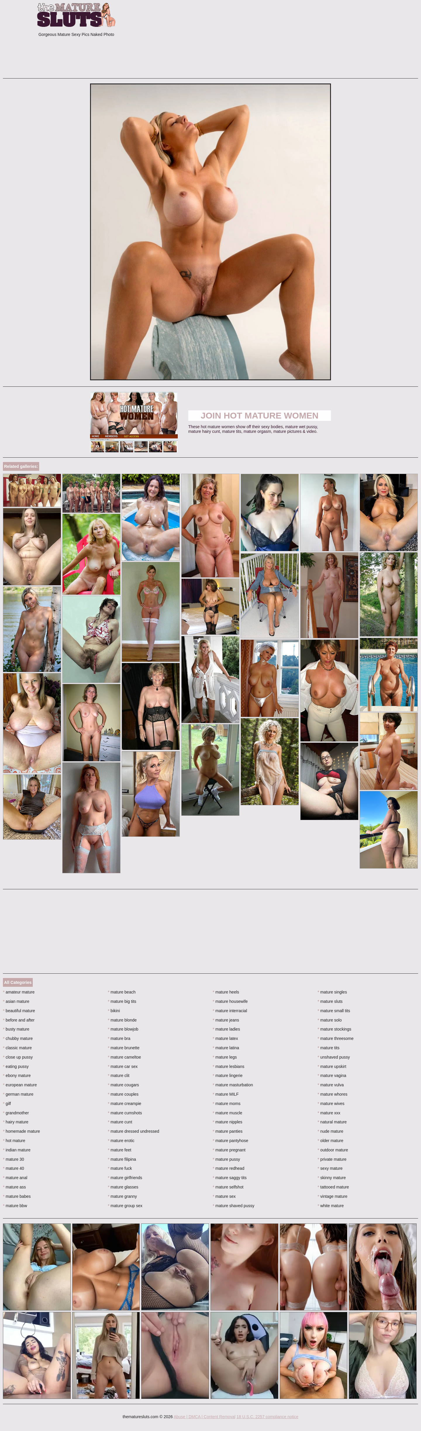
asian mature (16, 1001)
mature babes (17, 1196)
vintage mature (332, 1196)
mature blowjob (123, 1029)
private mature (332, 1159)
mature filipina (122, 1159)
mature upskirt (332, 1066)
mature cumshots (125, 1113)
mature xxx (329, 1113)
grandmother (16, 1113)
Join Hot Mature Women (260, 415)
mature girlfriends (125, 1177)
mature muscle (227, 1113)
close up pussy (18, 1057)
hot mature (14, 1140)
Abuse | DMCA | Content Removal (204, 1416)
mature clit (119, 1075)
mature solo (330, 1020)
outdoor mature (333, 1150)
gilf (7, 1103)
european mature (20, 1085)
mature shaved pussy (233, 1205)
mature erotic (121, 1140)
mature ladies (226, 1029)
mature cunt (120, 1122)
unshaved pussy (334, 1057)
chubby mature (18, 1038)
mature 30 (13, 1159)
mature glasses (123, 1187)
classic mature (17, 1047)
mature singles (332, 992)
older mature (330, 1140)
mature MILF (226, 1094)
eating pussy (16, 1066)
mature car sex (123, 1066)
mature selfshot (228, 1187)
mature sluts (330, 1001)
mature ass (14, 1187)
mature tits (328, 1047)
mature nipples (227, 1122)
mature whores (332, 1094)
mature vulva (331, 1085)
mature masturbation (233, 1085)
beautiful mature (19, 1010)
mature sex (224, 1196)
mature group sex (125, 1205)
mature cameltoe (124, 1057)
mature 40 (13, 1168)
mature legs (225, 1057)
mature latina (226, 1047)
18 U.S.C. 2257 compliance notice (268, 1416)
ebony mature (17, 1075)
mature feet (119, 1150)
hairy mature (15, 1122)
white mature (331, 1205)
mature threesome (335, 1038)
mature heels (226, 992)
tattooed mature (333, 1187)
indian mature (16, 1150)
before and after (18, 1020)
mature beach (122, 992)
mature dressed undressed (133, 1131)
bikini (114, 1010)
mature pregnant (229, 1150)
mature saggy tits (230, 1177)
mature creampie (124, 1103)
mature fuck (120, 1168)
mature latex (225, 1038)
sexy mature (330, 1168)
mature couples (123, 1094)
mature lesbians (228, 1066)
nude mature (330, 1131)
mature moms (227, 1103)
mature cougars (123, 1085)
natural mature (332, 1122)
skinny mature (332, 1177)
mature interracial (230, 1010)
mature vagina (332, 1075)
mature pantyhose (230, 1140)
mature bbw (15, 1205)
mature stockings (334, 1029)
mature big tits (122, 1001)
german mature (18, 1094)
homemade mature (21, 1131)
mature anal (15, 1177)
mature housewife (230, 1001)
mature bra (119, 1038)
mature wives (331, 1103)
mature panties (228, 1131)
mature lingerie (228, 1075)
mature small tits (334, 1010)
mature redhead (228, 1168)
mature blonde (122, 1020)
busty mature (16, 1029)
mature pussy (226, 1159)
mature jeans (226, 1020)
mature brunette (123, 1047)
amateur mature (18, 992)
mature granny (122, 1196)
